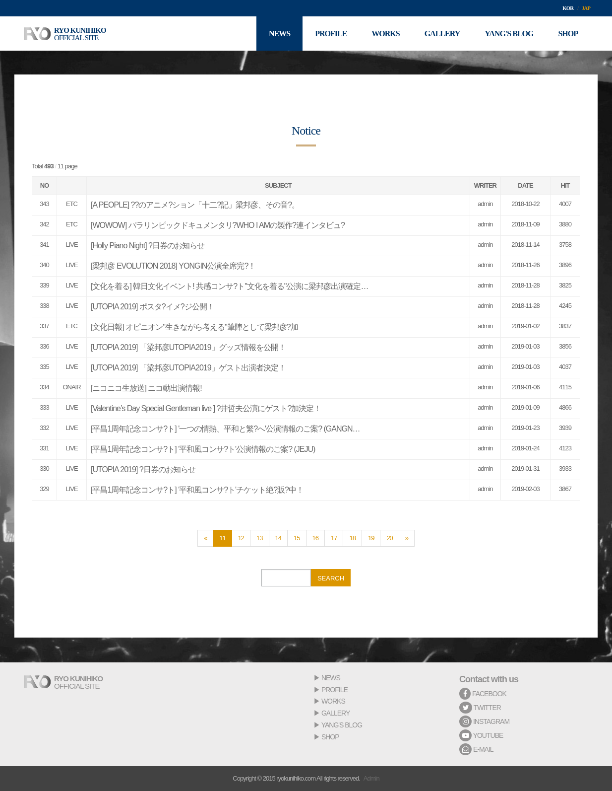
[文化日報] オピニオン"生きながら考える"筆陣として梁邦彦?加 (194, 327)
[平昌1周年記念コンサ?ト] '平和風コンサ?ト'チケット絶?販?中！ (197, 490)
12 (241, 538)
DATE (525, 185)
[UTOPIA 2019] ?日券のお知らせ (143, 469)
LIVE (71, 244)
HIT (565, 185)
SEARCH (330, 578)
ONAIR (71, 387)
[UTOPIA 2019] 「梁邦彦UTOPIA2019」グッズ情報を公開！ (188, 347)
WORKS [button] (385, 33)
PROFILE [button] (331, 33)
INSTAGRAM (484, 721)
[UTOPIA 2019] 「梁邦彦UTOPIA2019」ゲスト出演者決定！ (188, 367)
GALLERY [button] (442, 33)
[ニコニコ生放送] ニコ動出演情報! (146, 388)
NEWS (330, 678)
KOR (567, 8)
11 (222, 538)
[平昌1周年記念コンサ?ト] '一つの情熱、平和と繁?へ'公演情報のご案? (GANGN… (225, 429)
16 (315, 538)
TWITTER (480, 708)
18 (352, 538)
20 (389, 538)
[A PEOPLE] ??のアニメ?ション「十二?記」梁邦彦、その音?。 (195, 205)
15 (297, 538)
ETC (71, 204)
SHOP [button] (568, 33)
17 (334, 538)
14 (278, 538)
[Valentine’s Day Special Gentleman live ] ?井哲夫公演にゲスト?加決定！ (206, 408)
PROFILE (334, 690)
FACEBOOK (482, 694)
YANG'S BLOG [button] (509, 33)
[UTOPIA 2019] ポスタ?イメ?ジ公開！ (152, 306)
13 (259, 538)
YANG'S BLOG (341, 725)
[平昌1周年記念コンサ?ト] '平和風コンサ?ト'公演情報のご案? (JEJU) (203, 449)
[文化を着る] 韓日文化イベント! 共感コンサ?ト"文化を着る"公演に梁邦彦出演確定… (229, 286)
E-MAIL (476, 749)
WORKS (333, 701)
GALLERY (335, 713)
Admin (371, 778)
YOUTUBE (481, 735)
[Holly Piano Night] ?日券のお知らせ (147, 245)
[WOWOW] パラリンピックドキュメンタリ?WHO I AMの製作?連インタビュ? (218, 225)
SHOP (330, 737)
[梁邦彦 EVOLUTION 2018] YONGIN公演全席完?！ (173, 266)
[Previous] (205, 538)
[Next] (407, 538)
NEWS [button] (279, 33)
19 (371, 538)
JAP (586, 8)
